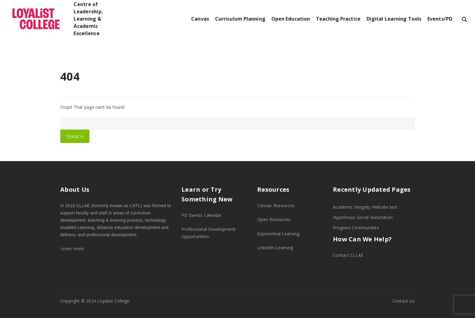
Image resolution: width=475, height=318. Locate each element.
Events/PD (439, 18)
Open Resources (274, 219)
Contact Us (403, 301)
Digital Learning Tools (394, 18)
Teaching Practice (338, 18)
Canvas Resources (275, 205)
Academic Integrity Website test (365, 207)
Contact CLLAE (348, 255)
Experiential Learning (278, 234)
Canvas (200, 18)
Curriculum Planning (240, 18)
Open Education (290, 18)
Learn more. (72, 248)
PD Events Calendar (201, 215)
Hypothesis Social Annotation (363, 217)
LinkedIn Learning (275, 247)
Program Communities (356, 227)
